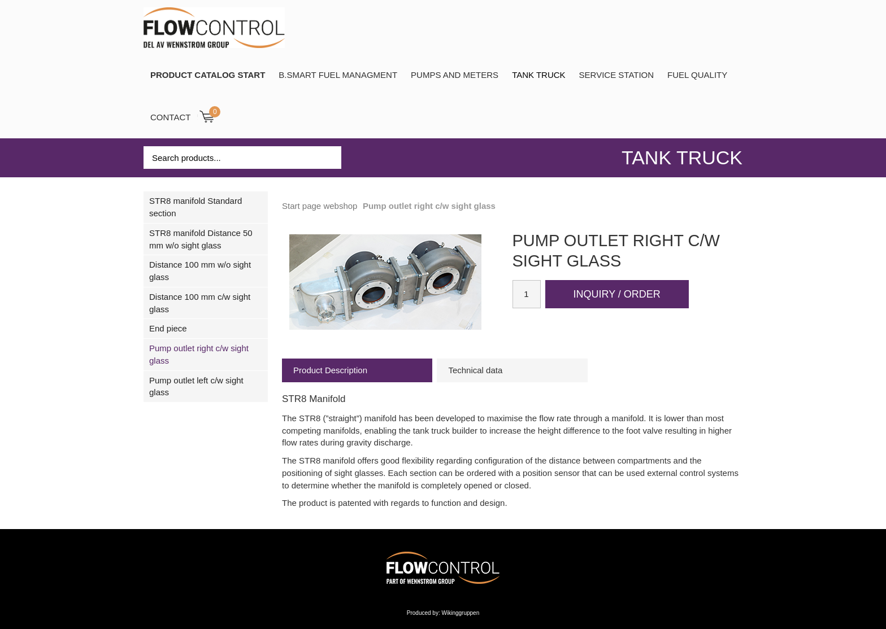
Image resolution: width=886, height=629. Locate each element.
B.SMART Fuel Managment (338, 75)
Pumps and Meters (454, 75)
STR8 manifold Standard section (195, 207)
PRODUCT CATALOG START (207, 75)
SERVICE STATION (616, 75)
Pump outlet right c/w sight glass (199, 354)
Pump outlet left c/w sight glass (196, 386)
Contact (170, 117)
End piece (168, 328)
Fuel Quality (697, 75)
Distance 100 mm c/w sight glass (199, 303)
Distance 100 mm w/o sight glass (200, 271)
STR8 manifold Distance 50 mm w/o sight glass (201, 239)
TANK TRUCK (538, 75)
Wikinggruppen (461, 613)
